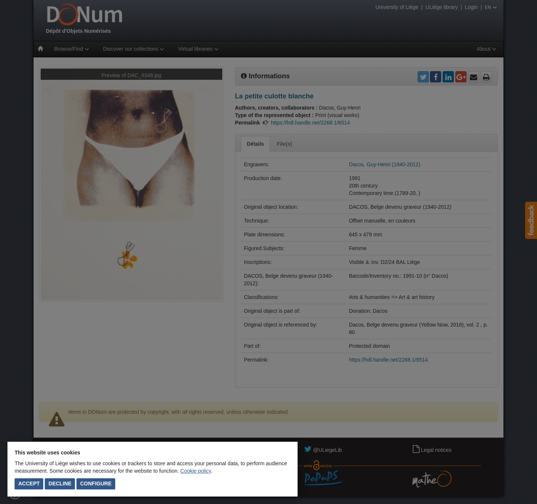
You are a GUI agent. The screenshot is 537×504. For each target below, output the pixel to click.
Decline (59, 483)
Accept (29, 483)
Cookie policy (195, 471)
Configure (96, 483)
